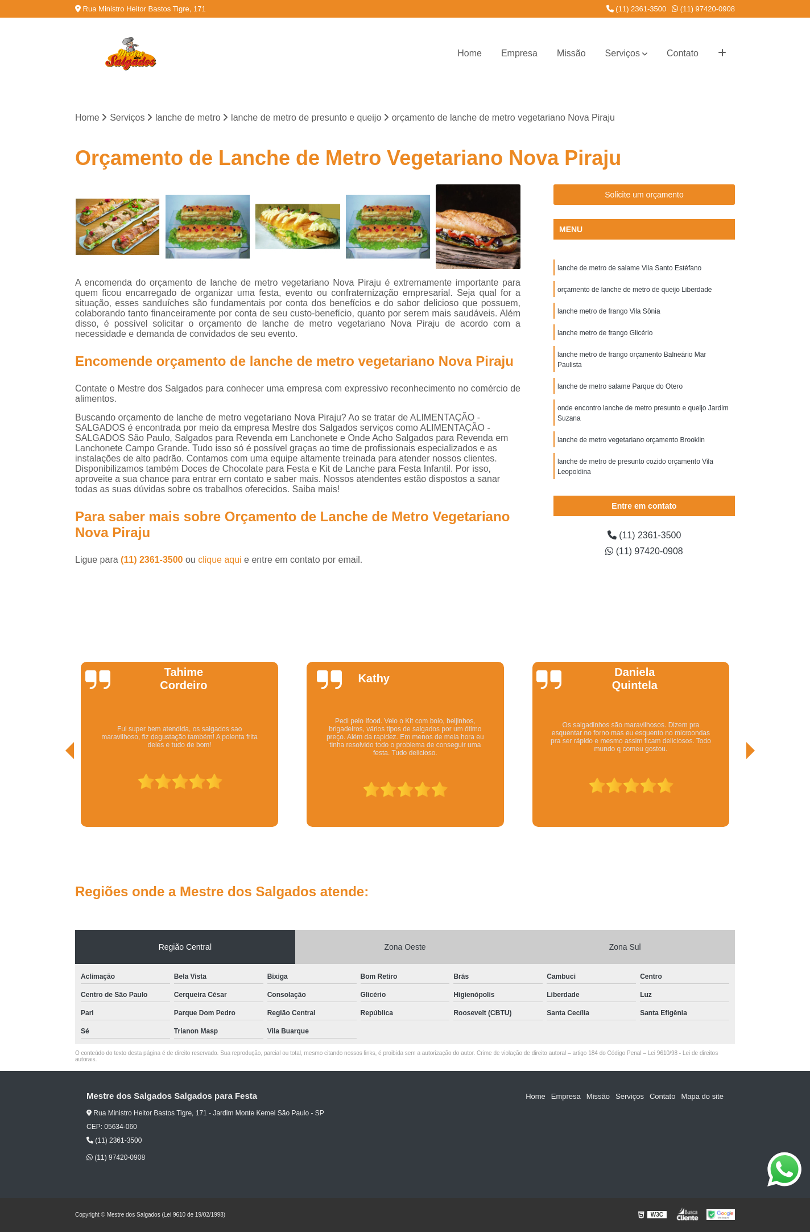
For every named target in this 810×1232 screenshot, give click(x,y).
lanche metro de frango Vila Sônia (608, 311)
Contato (683, 53)
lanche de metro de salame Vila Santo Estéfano (629, 268)
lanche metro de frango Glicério (604, 333)
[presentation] (54, 794)
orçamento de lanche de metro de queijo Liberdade (634, 290)
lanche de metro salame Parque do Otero (620, 386)
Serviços (622, 53)
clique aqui (220, 560)
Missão (571, 53)
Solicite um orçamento (644, 194)
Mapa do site (702, 1096)
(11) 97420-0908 (703, 9)
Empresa (519, 53)
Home (469, 53)
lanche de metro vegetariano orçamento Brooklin (631, 440)
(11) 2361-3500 (636, 9)
